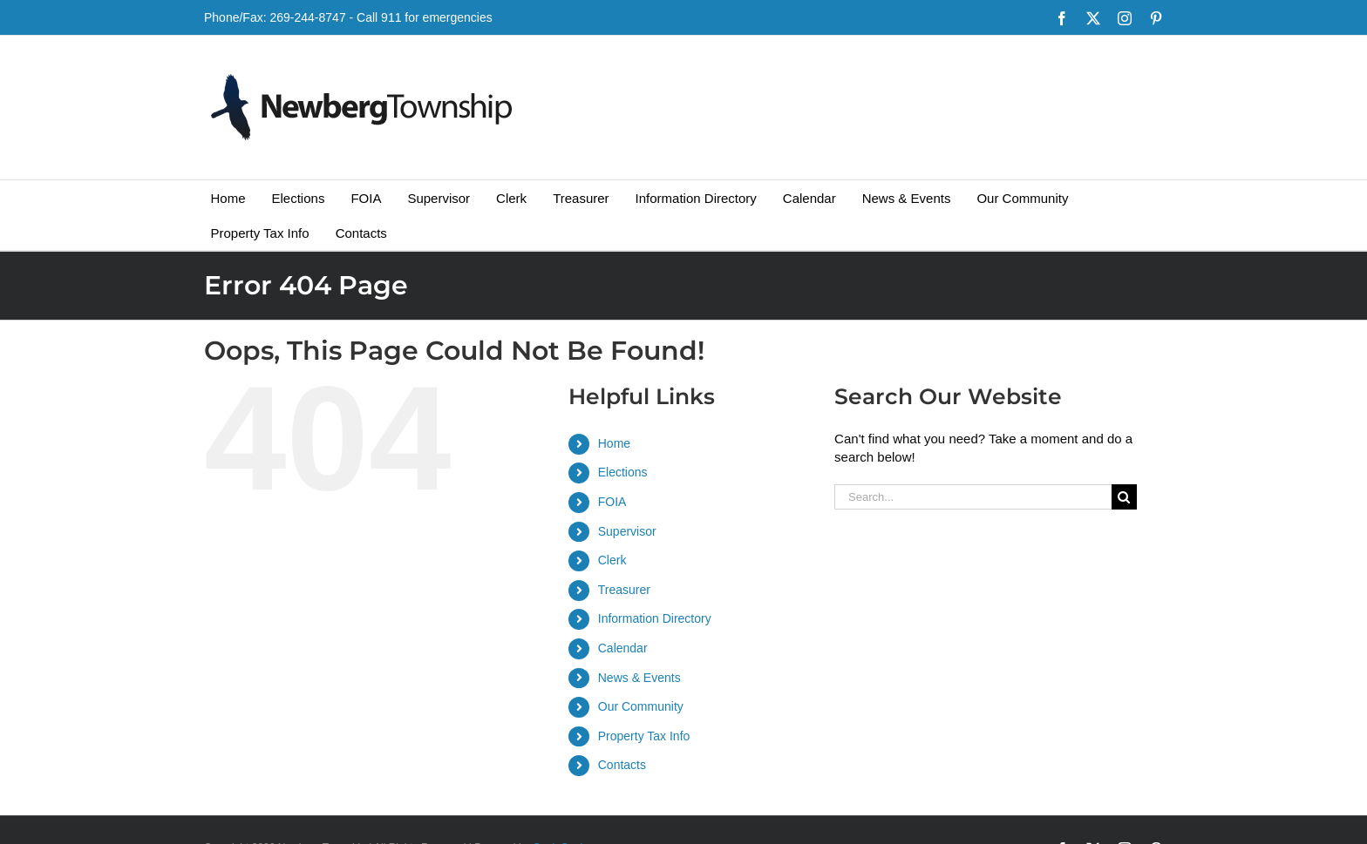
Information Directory (654, 618)
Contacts (622, 765)
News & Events (639, 678)
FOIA (612, 502)
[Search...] (973, 497)
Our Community (641, 706)
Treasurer (624, 590)
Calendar (623, 648)
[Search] (1124, 497)
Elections (623, 472)
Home (614, 443)
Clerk (612, 560)
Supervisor (627, 531)
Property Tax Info (644, 736)
